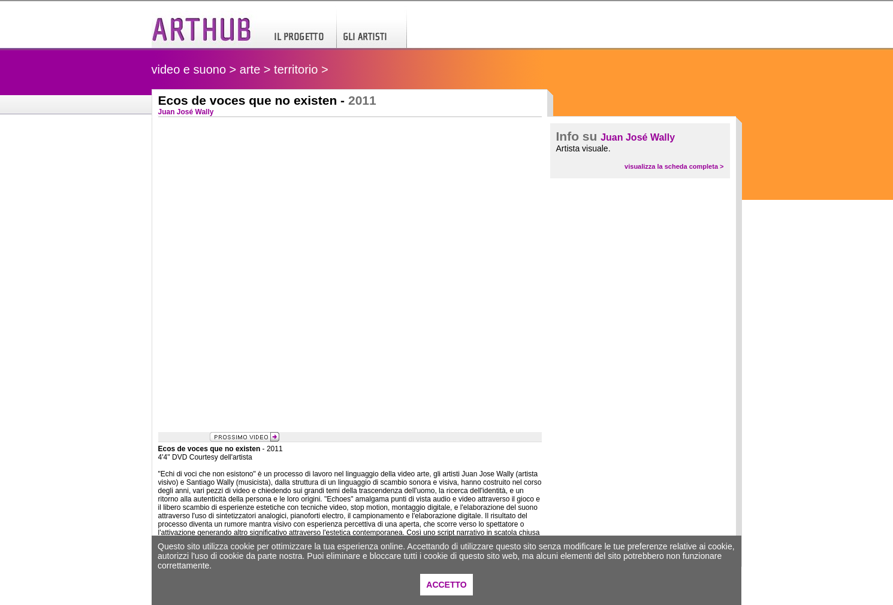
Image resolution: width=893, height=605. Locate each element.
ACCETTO (446, 584)
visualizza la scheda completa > (674, 166)
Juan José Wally (638, 137)
